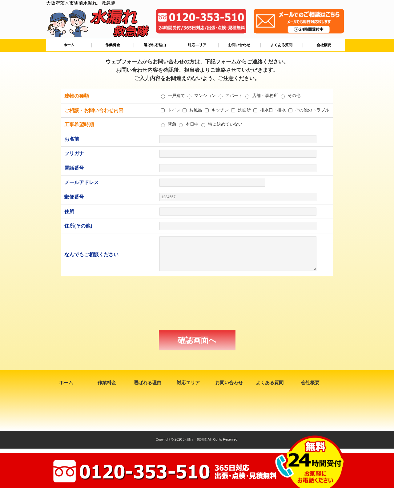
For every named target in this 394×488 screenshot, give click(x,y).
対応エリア (197, 45)
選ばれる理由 (155, 45)
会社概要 (323, 45)
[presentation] (197, 303)
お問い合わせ (239, 45)
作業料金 (112, 45)
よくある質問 (281, 45)
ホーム (68, 45)
